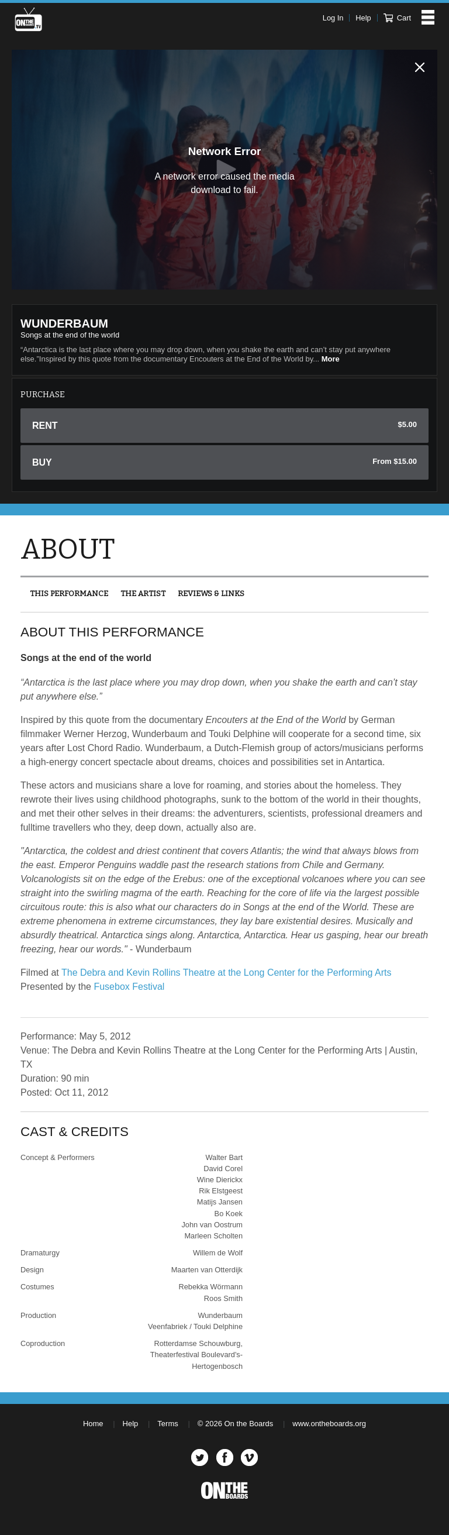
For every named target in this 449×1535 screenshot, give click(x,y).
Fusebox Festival (129, 987)
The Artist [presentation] (142, 593)
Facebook (224, 1457)
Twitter (199, 1457)
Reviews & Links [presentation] (211, 593)
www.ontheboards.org (329, 1423)
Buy (224, 462)
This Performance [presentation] (69, 593)
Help (363, 17)
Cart (397, 17)
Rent (224, 425)
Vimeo (249, 1457)
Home (93, 1423)
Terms (167, 1423)
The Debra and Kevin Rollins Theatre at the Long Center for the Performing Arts (226, 973)
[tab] (69, 593)
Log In (333, 17)
